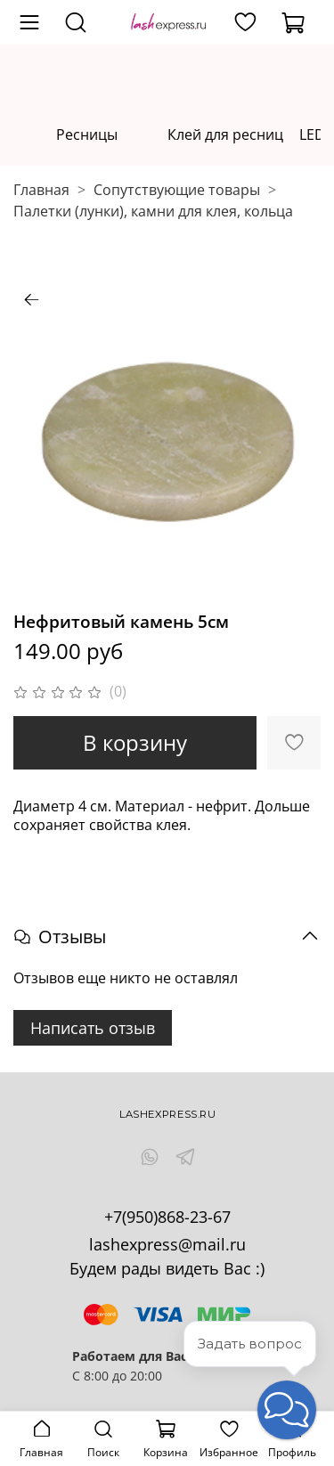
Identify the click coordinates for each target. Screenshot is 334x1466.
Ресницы (87, 134)
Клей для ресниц (225, 134)
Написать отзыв (92, 1027)
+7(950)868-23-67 (167, 1216)
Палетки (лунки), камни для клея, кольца (153, 211)
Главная (41, 190)
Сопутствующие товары (177, 190)
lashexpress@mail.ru (167, 1244)
